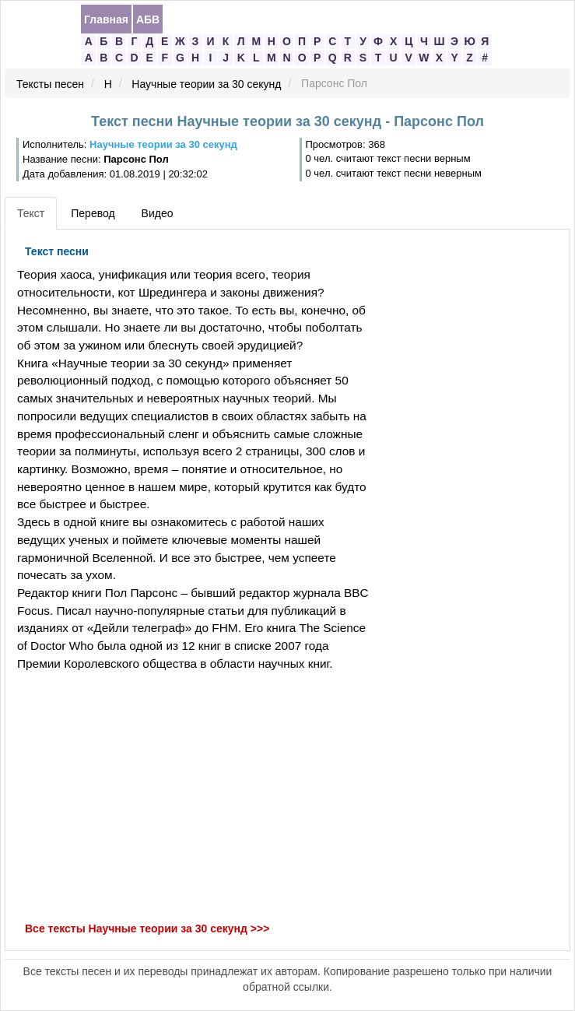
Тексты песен (50, 84)
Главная (106, 19)
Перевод (92, 213)
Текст (30, 213)
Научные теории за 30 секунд (206, 84)
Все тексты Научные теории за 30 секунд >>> (147, 928)
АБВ (148, 19)
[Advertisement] (191, 797)
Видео (158, 213)
